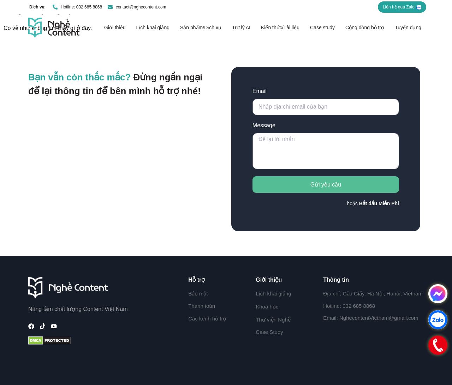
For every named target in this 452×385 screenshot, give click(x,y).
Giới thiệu (115, 27)
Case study (322, 27)
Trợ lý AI (241, 27)
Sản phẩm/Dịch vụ (200, 27)
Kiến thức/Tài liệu (280, 27)
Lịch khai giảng (153, 27)
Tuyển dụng (408, 27)
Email (259, 91)
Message (263, 125)
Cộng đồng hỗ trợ (364, 27)
